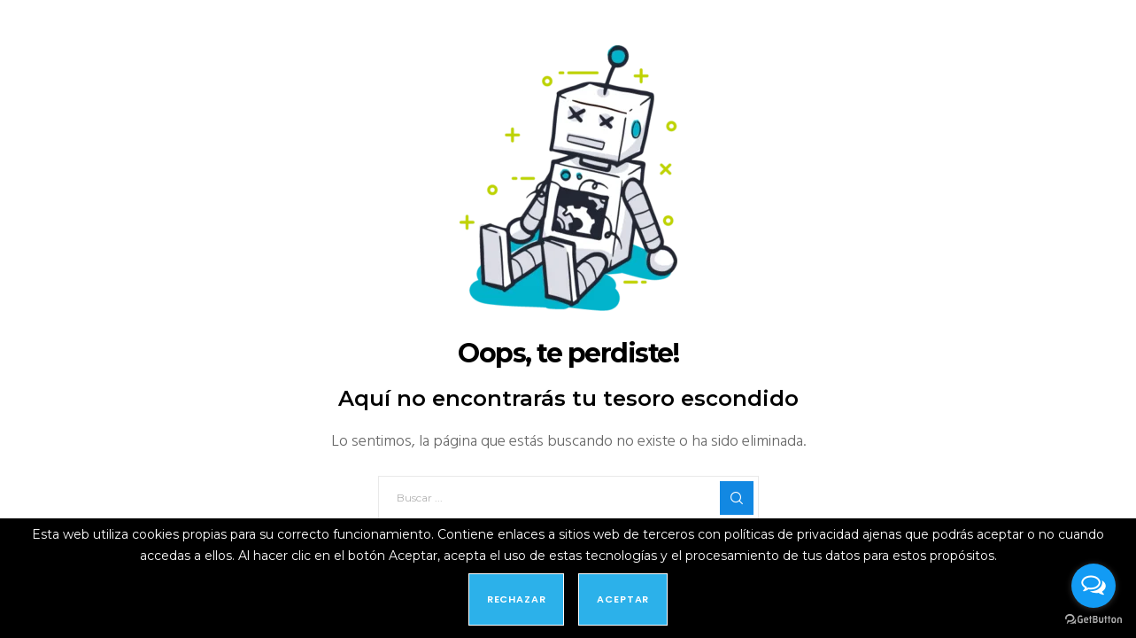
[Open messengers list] (1093, 586)
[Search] (736, 498)
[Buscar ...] (568, 498)
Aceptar (623, 599)
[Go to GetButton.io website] (1093, 620)
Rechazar (516, 599)
